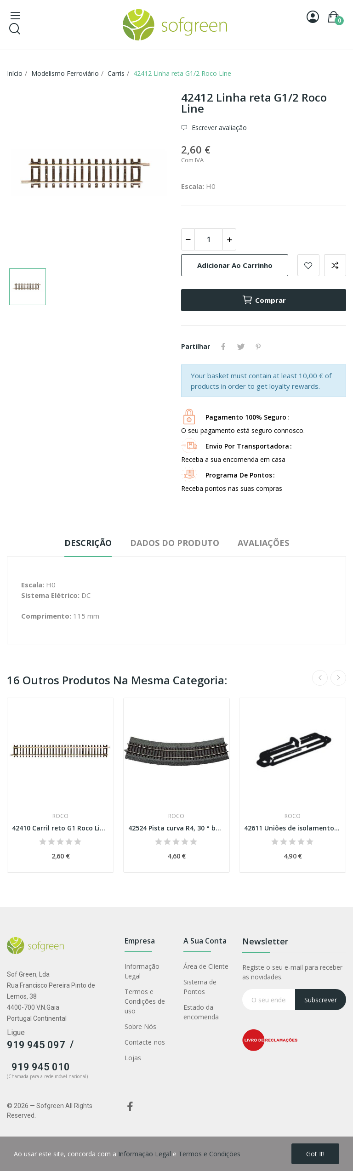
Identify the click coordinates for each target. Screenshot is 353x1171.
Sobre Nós (140, 1026)
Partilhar (223, 346)
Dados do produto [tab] (174, 542)
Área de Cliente (205, 966)
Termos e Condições (209, 1153)
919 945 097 (36, 1045)
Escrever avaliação (218, 127)
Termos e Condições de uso (145, 1001)
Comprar (264, 300)
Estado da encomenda (201, 1012)
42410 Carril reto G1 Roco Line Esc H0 (60, 828)
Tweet (241, 346)
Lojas (133, 1057)
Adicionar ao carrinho (235, 265)
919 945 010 (40, 1067)
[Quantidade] (208, 239)
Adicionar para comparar (335, 265)
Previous (320, 678)
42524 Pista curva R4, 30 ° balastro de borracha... (176, 828)
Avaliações (263, 542)
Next (338, 678)
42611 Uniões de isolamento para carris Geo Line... (292, 828)
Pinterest (258, 346)
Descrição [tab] (88, 542)
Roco (60, 816)
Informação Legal (142, 971)
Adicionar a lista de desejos (308, 265)
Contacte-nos (145, 1042)
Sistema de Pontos (199, 987)
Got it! (315, 1153)
